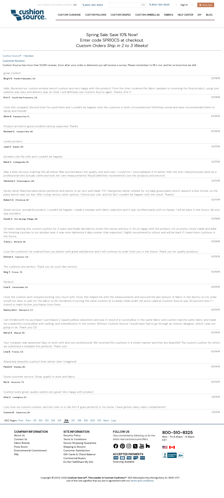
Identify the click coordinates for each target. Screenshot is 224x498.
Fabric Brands (22, 442)
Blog (209, 14)
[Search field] (128, 5)
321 (99, 420)
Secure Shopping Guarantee (79, 442)
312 (40, 420)
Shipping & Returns (74, 446)
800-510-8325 (94, 5)
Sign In (184, 4)
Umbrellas (147, 14)
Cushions (69, 14)
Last (113, 420)
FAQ (16, 454)
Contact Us (20, 439)
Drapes (121, 14)
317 (73, 420)
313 (47, 420)
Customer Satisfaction (76, 450)
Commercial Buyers (74, 458)
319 (86, 420)
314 (53, 420)
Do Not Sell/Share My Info (78, 461)
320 (92, 420)
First (20, 420)
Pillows (95, 14)
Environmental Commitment (30, 450)
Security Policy (72, 435)
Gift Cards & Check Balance (79, 454)
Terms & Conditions (74, 439)
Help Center (185, 14)
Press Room (21, 446)
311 (34, 420)
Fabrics (168, 14)
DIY (200, 14)
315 (59, 420)
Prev (28, 420)
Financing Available (123, 461)
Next (106, 420)
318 (79, 420)
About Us (19, 435)
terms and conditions (142, 480)
